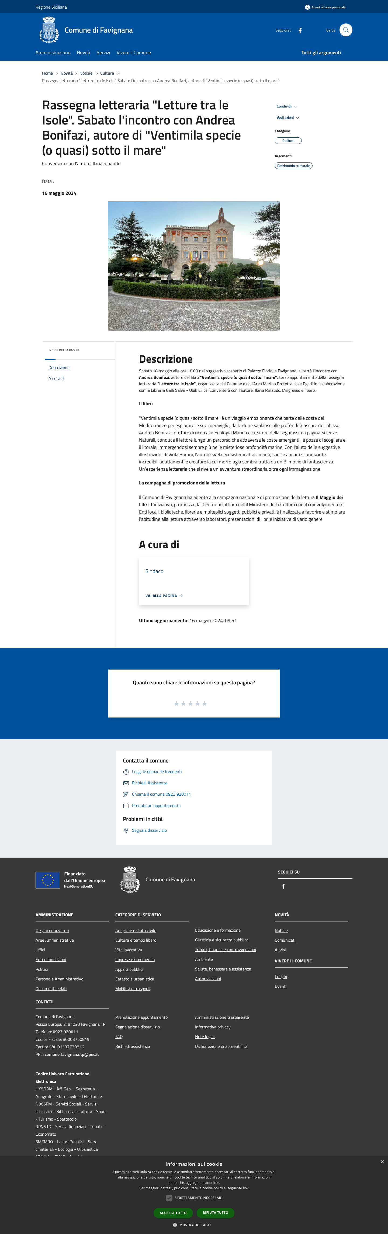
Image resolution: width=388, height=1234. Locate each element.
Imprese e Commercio (135, 959)
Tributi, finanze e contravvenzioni (225, 949)
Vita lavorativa (128, 950)
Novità (67, 73)
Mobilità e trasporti (132, 988)
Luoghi (281, 976)
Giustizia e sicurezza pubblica (221, 940)
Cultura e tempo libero (135, 940)
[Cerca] (346, 29)
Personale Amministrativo (59, 979)
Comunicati (285, 940)
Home (47, 73)
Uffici (40, 950)
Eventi (281, 986)
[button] (194, 1225)
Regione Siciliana (51, 7)
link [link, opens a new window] (246, 1188)
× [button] (382, 1162)
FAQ (119, 1036)
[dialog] (194, 1195)
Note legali (205, 1036)
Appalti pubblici (129, 969)
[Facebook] (298, 29)
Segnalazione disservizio (137, 1027)
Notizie (85, 73)
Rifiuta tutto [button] (215, 1212)
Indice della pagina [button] (63, 350)
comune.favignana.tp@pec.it (72, 1054)
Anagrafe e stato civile (135, 930)
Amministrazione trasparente (222, 1017)
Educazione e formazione (218, 930)
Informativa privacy (213, 1027)
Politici (42, 969)
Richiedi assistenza (132, 1046)
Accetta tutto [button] (173, 1213)
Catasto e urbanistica (134, 979)
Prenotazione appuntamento (141, 1017)
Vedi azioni (289, 118)
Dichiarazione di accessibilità (221, 1046)
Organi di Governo (52, 930)
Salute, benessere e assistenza (223, 969)
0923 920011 (65, 1031)
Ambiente (204, 959)
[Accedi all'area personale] (325, 7)
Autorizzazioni (208, 978)
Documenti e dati (51, 988)
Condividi (288, 106)
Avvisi (280, 950)
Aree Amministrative (55, 940)
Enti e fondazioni (51, 959)
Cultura (107, 73)
